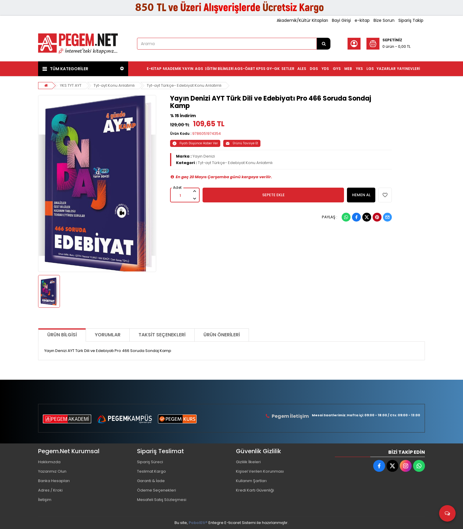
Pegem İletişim (290, 416)
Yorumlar (107, 334)
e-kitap (362, 20)
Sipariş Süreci (150, 462)
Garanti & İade (151, 481)
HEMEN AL (361, 195)
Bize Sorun (384, 20)
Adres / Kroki (50, 490)
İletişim (44, 499)
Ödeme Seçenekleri (156, 490)
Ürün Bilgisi (62, 334)
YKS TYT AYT (70, 85)
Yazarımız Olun (52, 471)
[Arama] (323, 44)
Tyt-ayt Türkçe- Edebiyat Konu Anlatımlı (184, 85)
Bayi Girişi (341, 20)
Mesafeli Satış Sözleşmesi (161, 499)
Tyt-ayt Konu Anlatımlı (114, 85)
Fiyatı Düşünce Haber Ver (195, 143)
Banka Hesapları (54, 481)
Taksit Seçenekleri (161, 334)
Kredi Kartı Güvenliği (255, 490)
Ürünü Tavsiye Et (242, 143)
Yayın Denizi (204, 156)
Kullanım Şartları (251, 481)
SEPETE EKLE (273, 195)
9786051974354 (206, 133)
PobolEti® (198, 522)
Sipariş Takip (410, 20)
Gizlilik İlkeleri (248, 462)
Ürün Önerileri (221, 334)
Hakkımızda (49, 462)
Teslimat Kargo (151, 471)
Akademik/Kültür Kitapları (302, 20)
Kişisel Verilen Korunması (260, 471)
